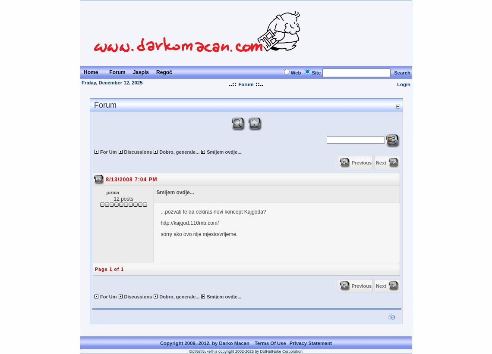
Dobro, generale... (179, 152)
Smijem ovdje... (224, 152)
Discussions (138, 152)
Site (316, 72)
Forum (245, 84)
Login (403, 84)
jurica (113, 192)
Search (402, 72)
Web (296, 72)
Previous (362, 162)
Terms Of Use (270, 343)
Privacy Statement (311, 343)
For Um (108, 152)
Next (381, 162)
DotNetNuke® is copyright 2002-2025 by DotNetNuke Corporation (246, 351)
